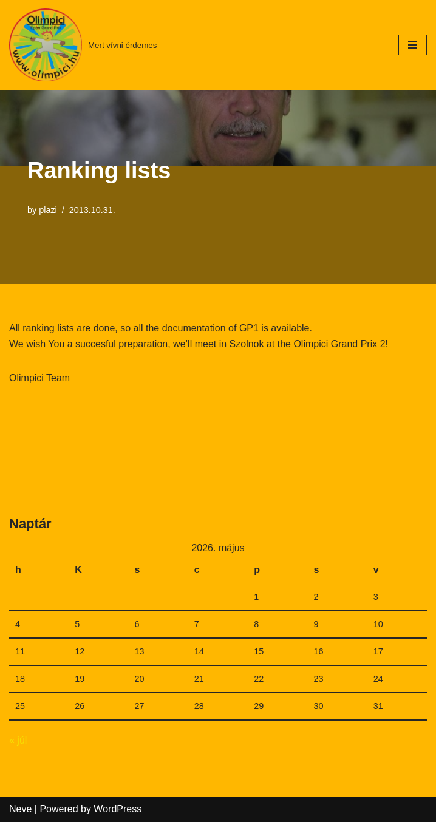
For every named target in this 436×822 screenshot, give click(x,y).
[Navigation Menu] (412, 45)
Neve (20, 809)
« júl (18, 740)
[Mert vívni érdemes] (83, 44)
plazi (48, 210)
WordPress (117, 809)
